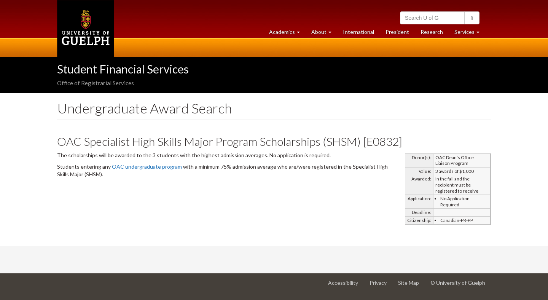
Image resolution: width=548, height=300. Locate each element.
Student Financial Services (123, 69)
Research (435, 34)
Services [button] (469, 34)
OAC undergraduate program (147, 166)
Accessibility (346, 285)
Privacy (381, 285)
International (358, 32)
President (397, 32)
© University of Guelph (457, 282)
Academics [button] (287, 34)
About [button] (324, 34)
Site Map (411, 285)
